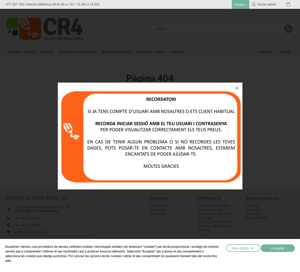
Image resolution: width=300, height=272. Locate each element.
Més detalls (243, 248)
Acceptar (277, 248)
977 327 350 (15, 4)
